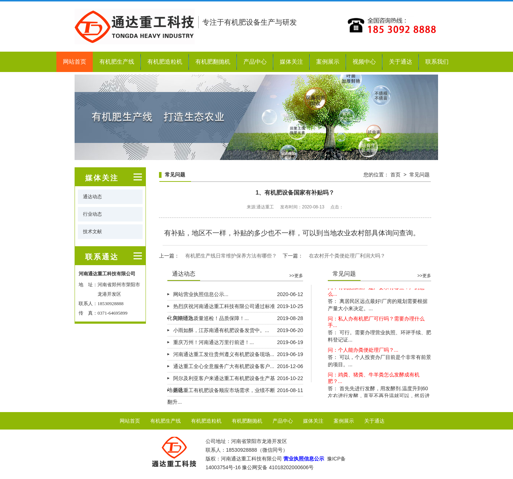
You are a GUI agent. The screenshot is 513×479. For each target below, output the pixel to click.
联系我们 (437, 62)
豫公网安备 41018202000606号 (278, 467)
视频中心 (364, 62)
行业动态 (92, 214)
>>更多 (296, 275)
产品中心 (255, 62)
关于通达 (400, 62)
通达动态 (92, 196)
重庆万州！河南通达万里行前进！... (213, 342)
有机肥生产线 (116, 62)
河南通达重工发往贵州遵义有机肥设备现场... (223, 354)
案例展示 (327, 62)
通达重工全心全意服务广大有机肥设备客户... (223, 366)
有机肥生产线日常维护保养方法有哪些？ (231, 256)
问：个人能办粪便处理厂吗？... (363, 351)
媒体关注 (291, 62)
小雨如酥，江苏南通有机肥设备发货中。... (221, 330)
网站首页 (74, 62)
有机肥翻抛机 (212, 62)
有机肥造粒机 (164, 62)
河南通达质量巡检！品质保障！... (211, 318)
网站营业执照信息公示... (200, 294)
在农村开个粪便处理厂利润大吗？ (347, 256)
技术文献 (92, 231)
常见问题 (419, 174)
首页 (395, 174)
